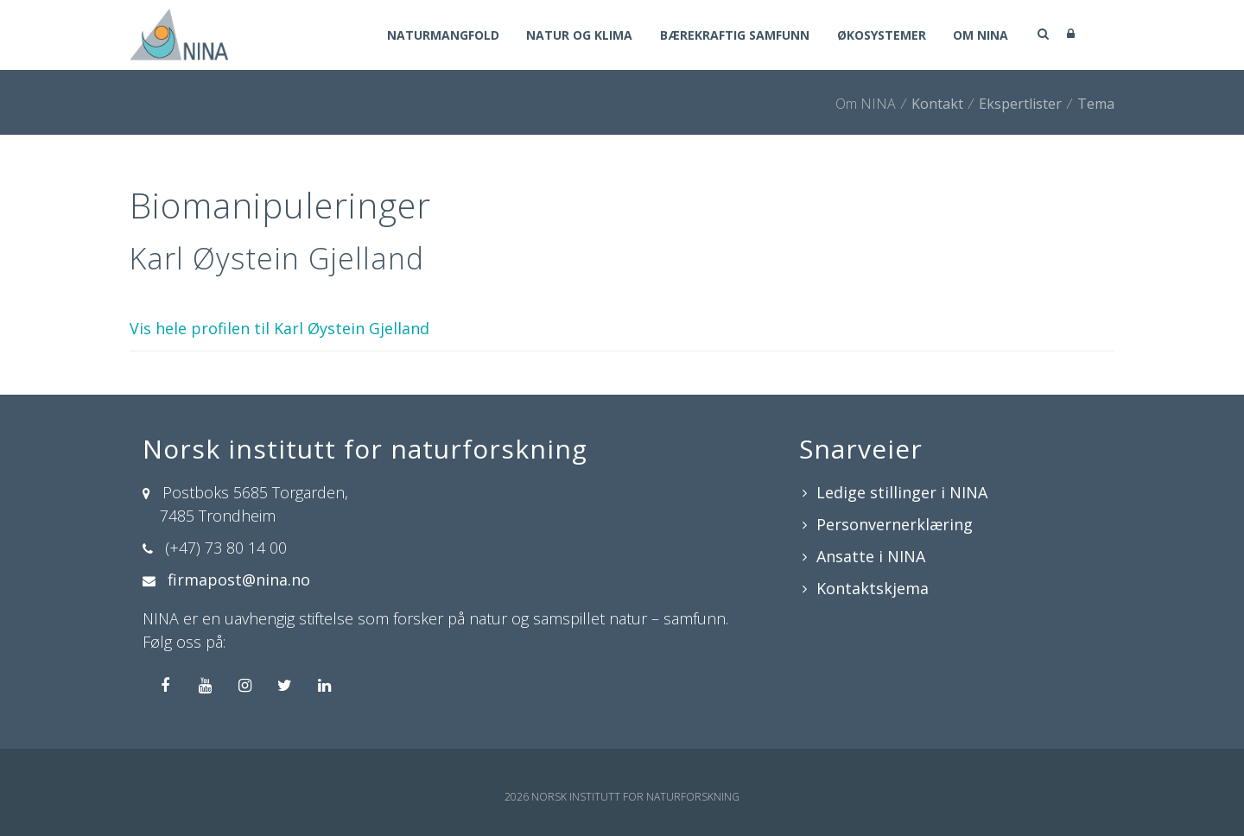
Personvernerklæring (894, 524)
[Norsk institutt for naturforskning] (179, 32)
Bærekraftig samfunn (734, 36)
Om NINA (980, 36)
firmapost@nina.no (239, 579)
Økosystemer (880, 36)
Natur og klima (578, 36)
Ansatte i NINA (870, 556)
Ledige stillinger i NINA (901, 492)
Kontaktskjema (872, 588)
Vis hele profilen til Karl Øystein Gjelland (279, 328)
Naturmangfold (441, 36)
